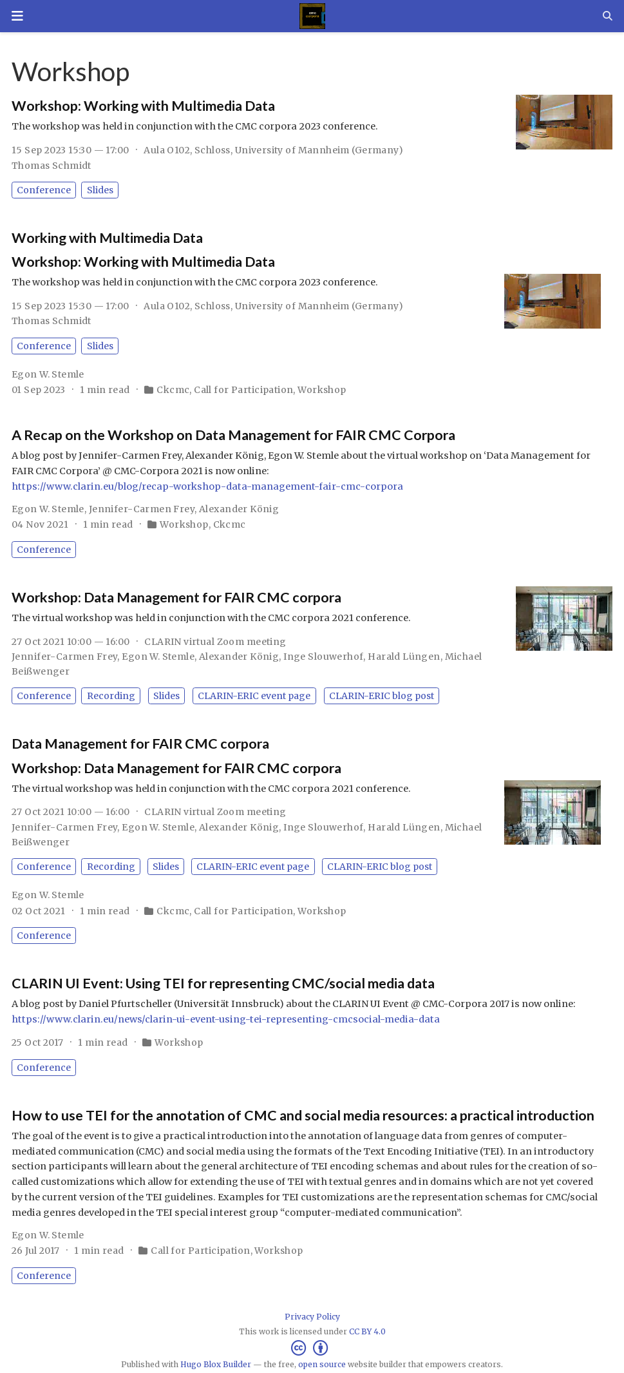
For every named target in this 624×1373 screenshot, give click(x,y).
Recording (111, 696)
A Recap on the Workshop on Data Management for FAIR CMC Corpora (233, 435)
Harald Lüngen (404, 656)
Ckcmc (172, 390)
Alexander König (239, 509)
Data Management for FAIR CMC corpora (140, 743)
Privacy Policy (312, 1316)
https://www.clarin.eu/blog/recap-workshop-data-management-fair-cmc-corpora (207, 486)
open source (322, 1364)
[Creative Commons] (312, 1348)
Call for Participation (243, 390)
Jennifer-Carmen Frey (141, 509)
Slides (100, 190)
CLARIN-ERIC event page (254, 696)
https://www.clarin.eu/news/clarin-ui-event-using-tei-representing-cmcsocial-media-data (226, 1019)
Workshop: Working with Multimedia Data (143, 105)
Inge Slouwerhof (323, 656)
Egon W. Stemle (48, 374)
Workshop (322, 390)
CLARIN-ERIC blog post (381, 696)
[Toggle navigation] (17, 16)
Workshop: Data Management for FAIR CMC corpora (176, 597)
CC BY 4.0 (367, 1331)
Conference (44, 190)
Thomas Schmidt (51, 165)
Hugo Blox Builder (215, 1364)
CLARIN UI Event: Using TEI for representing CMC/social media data (223, 983)
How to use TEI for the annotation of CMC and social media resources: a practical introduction (303, 1115)
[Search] (607, 16)
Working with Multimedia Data (107, 237)
